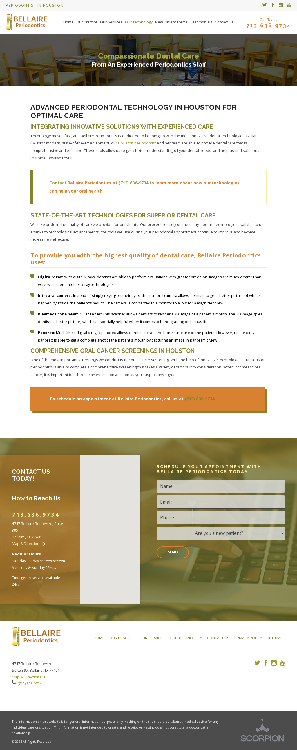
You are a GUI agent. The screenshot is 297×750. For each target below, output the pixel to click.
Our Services (152, 637)
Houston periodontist (137, 143)
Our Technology (186, 637)
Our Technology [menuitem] (139, 22)
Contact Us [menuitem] (224, 22)
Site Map (275, 637)
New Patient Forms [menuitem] (171, 22)
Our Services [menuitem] (111, 22)
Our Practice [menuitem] (86, 22)
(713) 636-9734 (133, 183)
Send (173, 552)
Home (99, 637)
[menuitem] (264, 5)
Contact (58, 183)
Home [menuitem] (68, 22)
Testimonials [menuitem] (201, 22)
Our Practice (122, 637)
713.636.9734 (268, 25)
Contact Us (218, 637)
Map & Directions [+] (29, 543)
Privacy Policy (248, 637)
